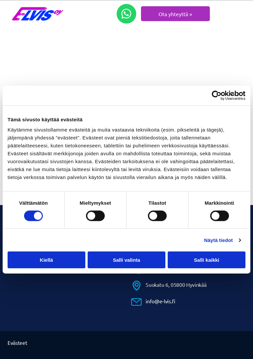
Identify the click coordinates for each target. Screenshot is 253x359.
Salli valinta (126, 260)
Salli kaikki (206, 260)
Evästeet (17, 342)
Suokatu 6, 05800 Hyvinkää (176, 284)
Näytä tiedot (218, 240)
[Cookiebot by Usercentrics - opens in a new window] (216, 95)
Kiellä (46, 260)
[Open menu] (237, 14)
